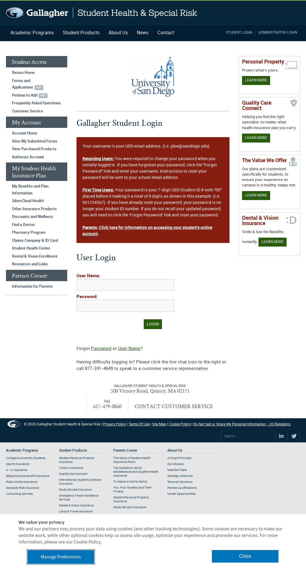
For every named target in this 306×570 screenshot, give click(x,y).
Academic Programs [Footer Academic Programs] (22, 451)
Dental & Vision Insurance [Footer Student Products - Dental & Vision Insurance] (76, 505)
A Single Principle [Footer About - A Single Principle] (179, 458)
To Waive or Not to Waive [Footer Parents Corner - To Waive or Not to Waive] (130, 481)
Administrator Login (277, 33)
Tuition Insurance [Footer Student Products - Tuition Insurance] (71, 468)
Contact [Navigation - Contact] (165, 32)
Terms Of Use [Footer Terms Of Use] (138, 424)
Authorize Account (28, 157)
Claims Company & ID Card (35, 240)
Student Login (239, 33)
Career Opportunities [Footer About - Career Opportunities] (181, 493)
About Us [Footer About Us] (174, 451)
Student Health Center (31, 248)
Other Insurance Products (34, 209)
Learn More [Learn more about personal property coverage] (256, 80)
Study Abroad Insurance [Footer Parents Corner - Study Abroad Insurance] (129, 507)
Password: (86, 297)
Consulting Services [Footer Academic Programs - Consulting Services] (19, 493)
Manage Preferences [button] (61, 557)
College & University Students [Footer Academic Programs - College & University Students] (25, 458)
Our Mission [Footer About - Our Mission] (175, 464)
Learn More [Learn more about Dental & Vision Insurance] (272, 242)
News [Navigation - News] (143, 32)
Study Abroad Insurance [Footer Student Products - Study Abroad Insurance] (75, 489)
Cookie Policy (180, 424)
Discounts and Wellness (32, 217)
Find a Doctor (23, 225)
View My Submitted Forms (34, 141)
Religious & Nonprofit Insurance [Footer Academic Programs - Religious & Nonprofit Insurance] (27, 476)
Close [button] (245, 556)
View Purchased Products (34, 149)
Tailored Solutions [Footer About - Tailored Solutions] (179, 482)
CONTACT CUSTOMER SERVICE (174, 406)
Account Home (24, 133)
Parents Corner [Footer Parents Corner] (125, 451)
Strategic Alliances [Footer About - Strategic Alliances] (180, 476)
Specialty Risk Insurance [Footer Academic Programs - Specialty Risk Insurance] (22, 488)
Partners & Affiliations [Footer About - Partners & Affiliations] (182, 488)
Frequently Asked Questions (36, 103)
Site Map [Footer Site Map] (159, 424)
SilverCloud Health (28, 201)
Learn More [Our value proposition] (256, 195)
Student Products (81, 32)
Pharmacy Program (28, 232)
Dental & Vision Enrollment (35, 256)
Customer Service (27, 111)
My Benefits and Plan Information (30, 189)
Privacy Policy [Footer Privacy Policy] (114, 424)
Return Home (23, 73)
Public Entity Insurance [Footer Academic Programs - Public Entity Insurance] (21, 482)
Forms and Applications (22, 84)
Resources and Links (30, 264)
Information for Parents (32, 286)
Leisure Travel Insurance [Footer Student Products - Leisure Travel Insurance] (76, 511)
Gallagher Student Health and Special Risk (102, 12)
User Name (129, 348)
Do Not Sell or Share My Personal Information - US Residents (241, 424)
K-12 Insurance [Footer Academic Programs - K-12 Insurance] (16, 470)
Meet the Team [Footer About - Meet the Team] (177, 470)
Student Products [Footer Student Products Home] (73, 451)
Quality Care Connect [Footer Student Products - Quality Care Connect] (73, 474)
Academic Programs (32, 32)
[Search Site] (248, 436)
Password (101, 348)
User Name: (88, 276)
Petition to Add (24, 95)
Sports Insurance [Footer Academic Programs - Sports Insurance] (17, 464)
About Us (118, 32)
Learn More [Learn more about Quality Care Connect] (256, 138)
